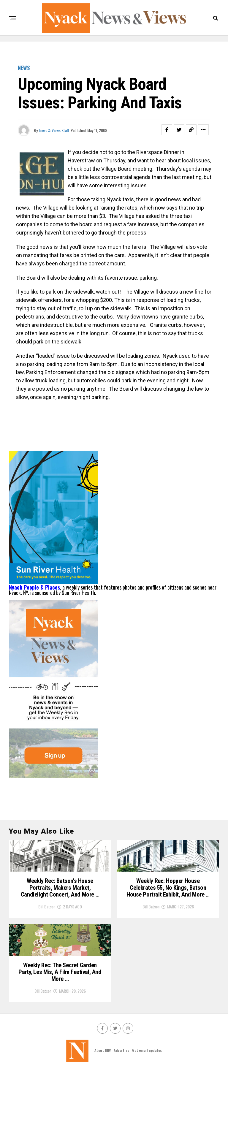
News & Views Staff (54, 130)
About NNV (102, 1116)
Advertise (121, 1116)
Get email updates (147, 1116)
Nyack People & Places (34, 587)
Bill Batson (46, 944)
